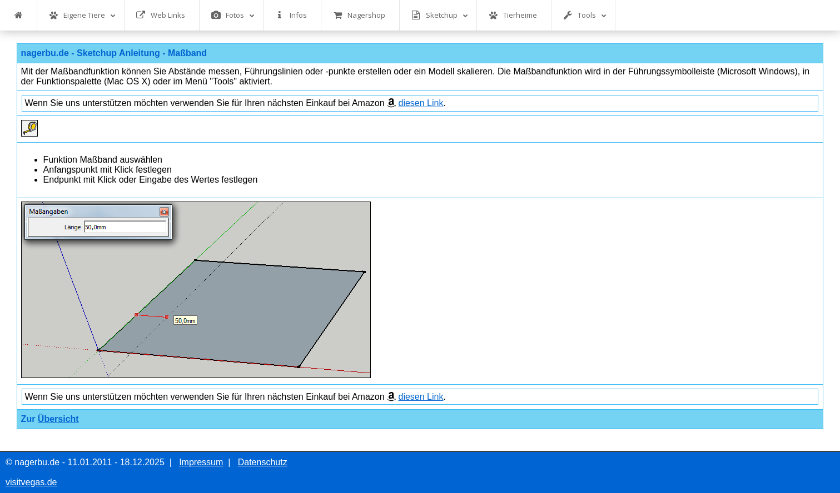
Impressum (201, 462)
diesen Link (421, 103)
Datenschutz (262, 462)
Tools (585, 15)
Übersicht (58, 419)
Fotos (233, 15)
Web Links (160, 15)
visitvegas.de (31, 482)
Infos (291, 15)
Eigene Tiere (82, 15)
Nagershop (359, 15)
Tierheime (513, 15)
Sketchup (439, 15)
